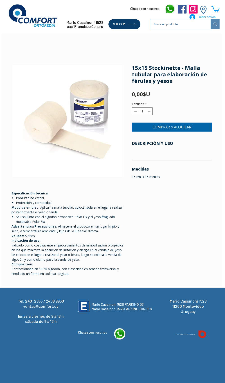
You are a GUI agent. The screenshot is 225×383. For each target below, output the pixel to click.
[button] (216, 9)
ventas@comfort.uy (40, 306)
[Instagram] (193, 9)
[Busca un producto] (177, 24)
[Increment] (149, 111)
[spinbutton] (142, 111)
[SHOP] (124, 24)
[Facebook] (182, 9)
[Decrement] (135, 111)
